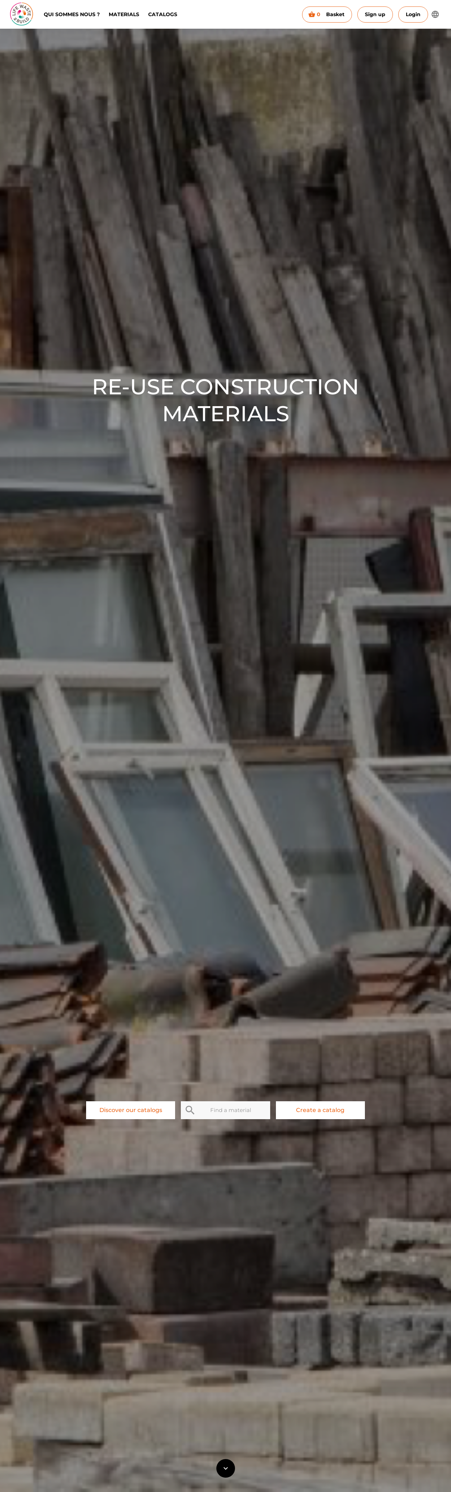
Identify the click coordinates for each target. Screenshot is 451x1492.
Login (413, 14)
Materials (124, 14)
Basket (327, 14)
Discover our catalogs (130, 1110)
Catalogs (162, 14)
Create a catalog (320, 1110)
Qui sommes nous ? (72, 14)
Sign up (375, 14)
